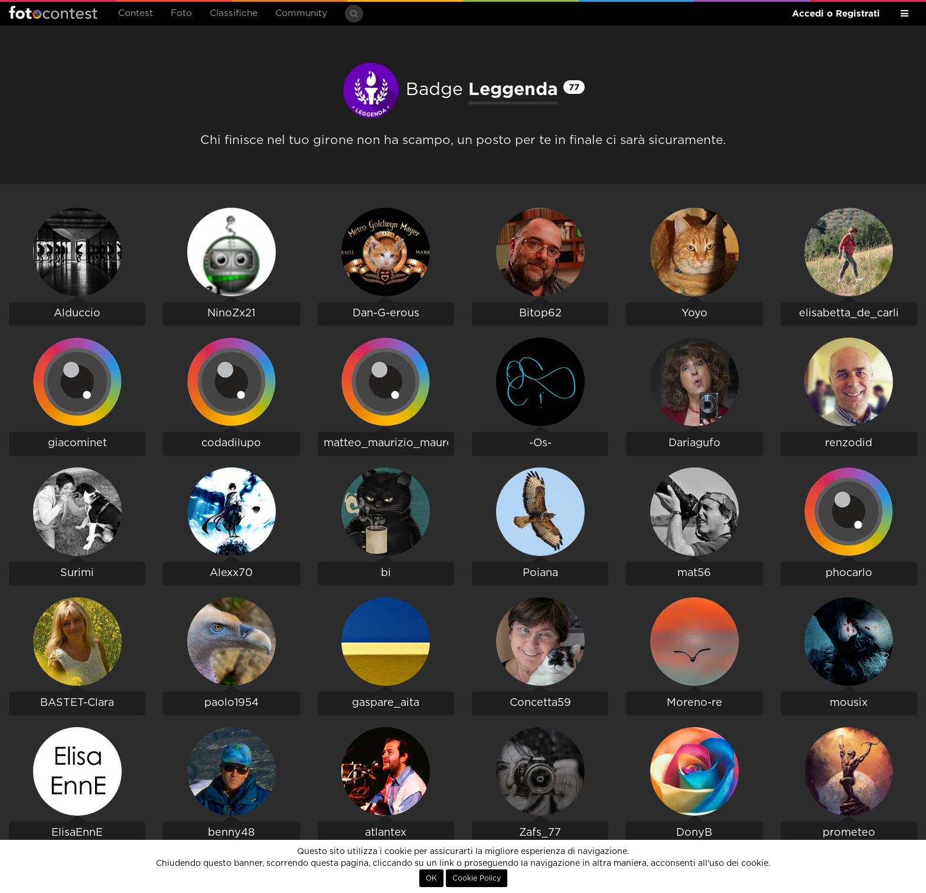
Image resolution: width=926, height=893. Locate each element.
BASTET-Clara (77, 703)
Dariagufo (694, 443)
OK (431, 878)
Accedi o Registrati (836, 13)
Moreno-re (694, 703)
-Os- (540, 443)
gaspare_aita (385, 703)
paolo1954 (231, 703)
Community (301, 13)
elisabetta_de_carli (849, 313)
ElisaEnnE (77, 832)
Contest (135, 13)
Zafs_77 (540, 832)
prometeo (849, 832)
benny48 (231, 832)
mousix (849, 703)
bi (386, 573)
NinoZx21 (231, 313)
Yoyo (694, 313)
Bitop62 (540, 313)
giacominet (77, 443)
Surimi (77, 573)
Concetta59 (540, 703)
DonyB (694, 832)
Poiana (540, 573)
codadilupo (231, 443)
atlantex (385, 832)
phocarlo (849, 573)
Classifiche (233, 13)
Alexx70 (231, 573)
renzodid (848, 443)
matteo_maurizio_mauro (389, 443)
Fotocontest (53, 12)
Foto (181, 13)
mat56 (694, 573)
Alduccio (77, 313)
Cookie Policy (476, 878)
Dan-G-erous (386, 313)
